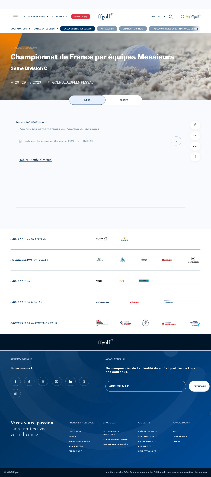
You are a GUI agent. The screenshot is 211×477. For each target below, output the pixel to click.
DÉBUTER (155, 17)
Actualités (107, 29)
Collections (145, 451)
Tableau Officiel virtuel (35, 159)
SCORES (124, 100)
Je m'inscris (199, 386)
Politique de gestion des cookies (171, 472)
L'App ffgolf (180, 436)
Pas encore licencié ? (115, 444)
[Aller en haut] (195, 156)
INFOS (87, 100)
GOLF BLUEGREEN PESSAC (73, 82)
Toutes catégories (43, 29)
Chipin (176, 441)
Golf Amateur (19, 29)
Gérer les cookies (197, 472)
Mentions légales (114, 472)
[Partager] (195, 125)
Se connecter (146, 436)
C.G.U (126, 472)
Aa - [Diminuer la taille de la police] (195, 136)
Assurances (76, 446)
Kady (176, 431)
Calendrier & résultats (78, 29)
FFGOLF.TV (61, 16)
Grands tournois (133, 29)
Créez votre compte (115, 440)
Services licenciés (79, 441)
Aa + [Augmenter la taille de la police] (195, 146)
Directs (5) (80, 16)
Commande (75, 431)
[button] (15, 16)
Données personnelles (141, 472)
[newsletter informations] (124, 359)
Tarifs (72, 436)
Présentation (146, 431)
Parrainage (75, 451)
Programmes (145, 441)
